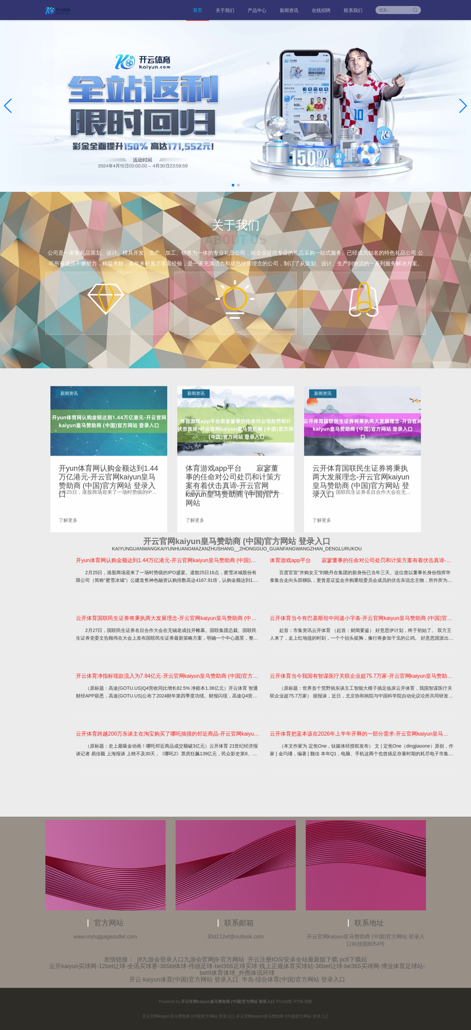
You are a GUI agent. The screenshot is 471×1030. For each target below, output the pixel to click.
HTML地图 (302, 1001)
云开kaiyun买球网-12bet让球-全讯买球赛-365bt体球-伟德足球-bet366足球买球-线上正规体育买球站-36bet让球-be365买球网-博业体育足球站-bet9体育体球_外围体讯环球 (237, 969)
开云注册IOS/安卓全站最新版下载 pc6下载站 (307, 959)
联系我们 (353, 10)
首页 (197, 10)
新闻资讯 (289, 10)
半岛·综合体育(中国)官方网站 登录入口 (293, 979)
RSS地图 (284, 1001)
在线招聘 (321, 10)
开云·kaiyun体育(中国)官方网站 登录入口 (183, 979)
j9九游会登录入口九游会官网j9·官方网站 (190, 959)
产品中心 (257, 10)
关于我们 (225, 10)
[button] (463, 106)
